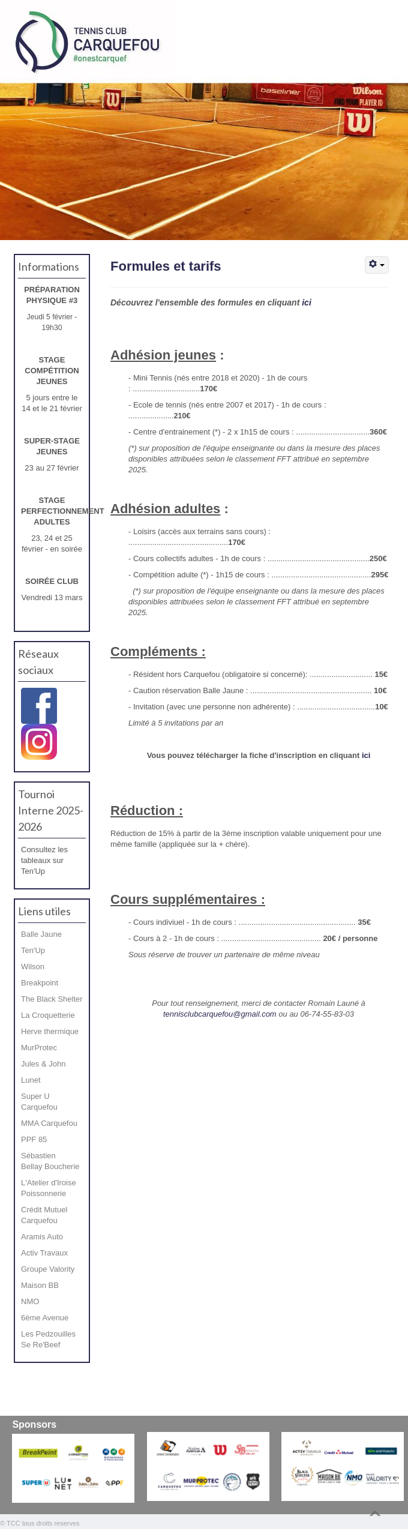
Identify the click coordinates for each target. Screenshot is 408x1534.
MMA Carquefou (49, 1123)
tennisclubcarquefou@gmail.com (220, 1013)
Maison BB (40, 1285)
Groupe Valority (47, 1269)
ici (306, 302)
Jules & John (43, 1063)
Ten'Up (33, 950)
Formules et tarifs (165, 266)
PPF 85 (34, 1139)
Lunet (31, 1079)
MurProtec (39, 1047)
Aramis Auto (42, 1236)
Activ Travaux (44, 1252)
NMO (30, 1301)
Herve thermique (50, 1031)
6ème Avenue (44, 1317)
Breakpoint (39, 982)
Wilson (32, 966)
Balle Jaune (41, 934)
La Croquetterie (48, 1015)
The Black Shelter (52, 998)
